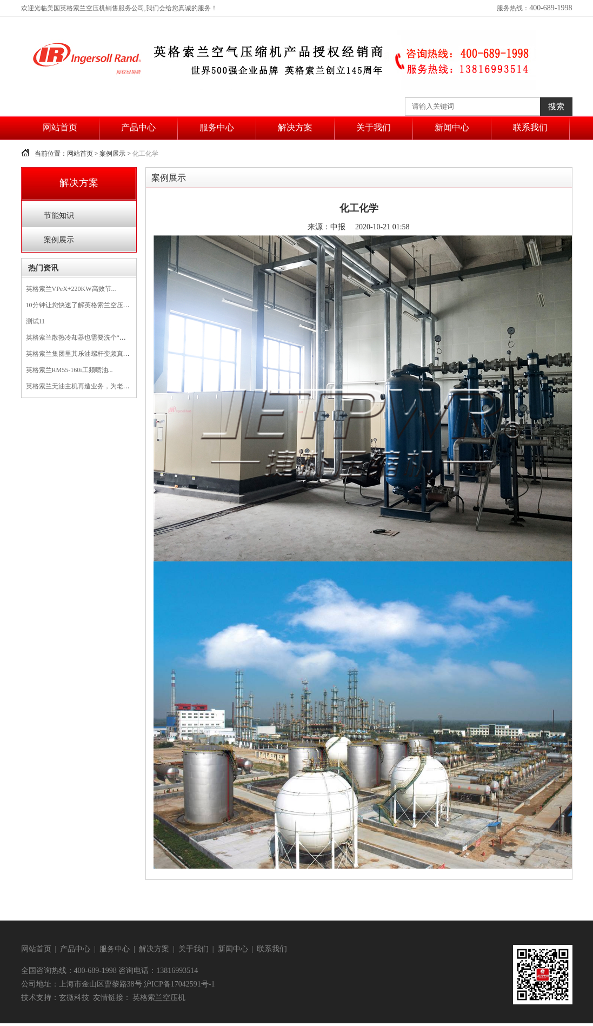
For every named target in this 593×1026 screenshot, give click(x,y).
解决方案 (295, 127)
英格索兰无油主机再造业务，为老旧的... (83, 386)
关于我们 (373, 127)
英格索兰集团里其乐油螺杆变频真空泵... (83, 354)
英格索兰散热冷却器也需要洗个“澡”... (80, 337)
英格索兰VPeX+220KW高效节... (71, 289)
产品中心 (138, 127)
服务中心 (216, 127)
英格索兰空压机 (158, 998)
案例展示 (112, 153)
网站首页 (60, 127)
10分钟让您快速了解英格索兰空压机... (80, 305)
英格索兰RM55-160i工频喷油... (69, 370)
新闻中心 (452, 127)
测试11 (35, 321)
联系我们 (530, 127)
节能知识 (59, 215)
